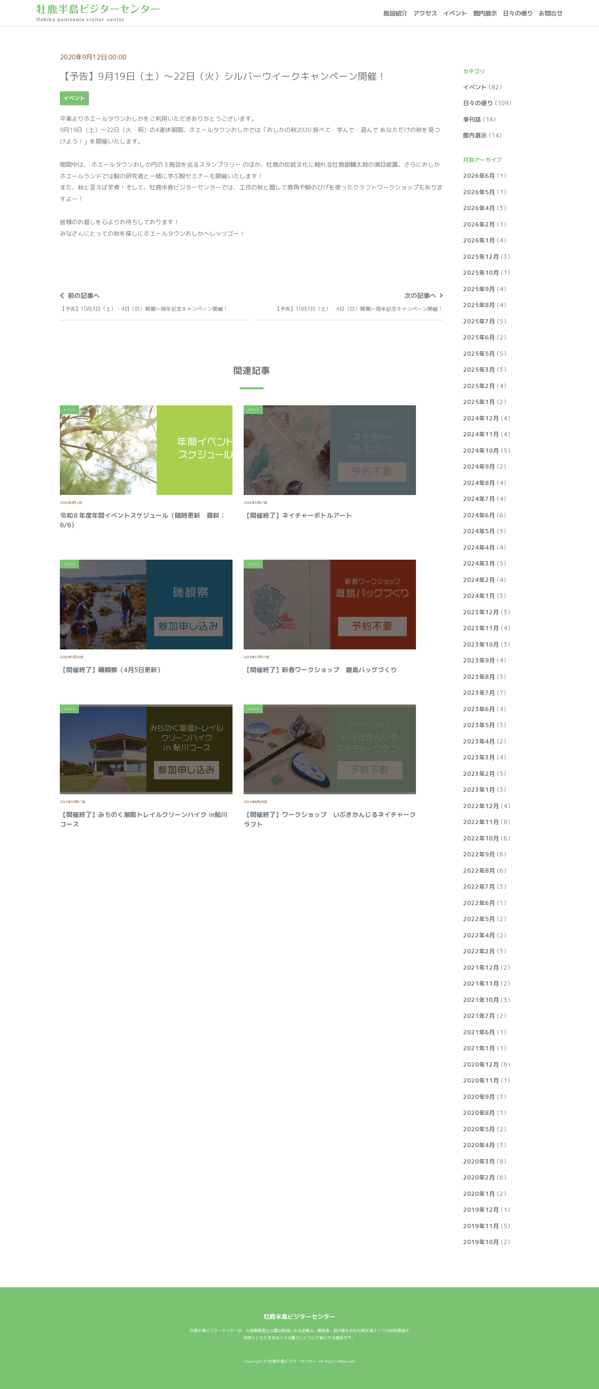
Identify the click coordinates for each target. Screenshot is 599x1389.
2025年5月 (479, 353)
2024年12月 (481, 418)
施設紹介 (395, 13)
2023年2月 (479, 773)
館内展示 (485, 13)
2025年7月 (479, 321)
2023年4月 (479, 741)
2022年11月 (481, 822)
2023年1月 (479, 789)
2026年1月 (479, 240)
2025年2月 (479, 386)
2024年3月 (479, 563)
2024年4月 (479, 547)
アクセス (425, 13)
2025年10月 (481, 272)
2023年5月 (479, 725)
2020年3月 (479, 1161)
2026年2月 (479, 224)
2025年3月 (479, 369)
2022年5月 (479, 919)
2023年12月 (481, 612)
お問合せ (551, 13)
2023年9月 (479, 660)
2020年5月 (479, 1129)
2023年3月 (479, 757)
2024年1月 (479, 596)
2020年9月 (479, 1097)
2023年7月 (479, 693)
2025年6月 (479, 337)
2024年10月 (481, 450)
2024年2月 (479, 580)
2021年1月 (479, 1048)
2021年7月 (479, 1016)
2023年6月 (479, 709)
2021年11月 (481, 983)
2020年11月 (481, 1080)
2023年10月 (481, 644)
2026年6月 (479, 176)
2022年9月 (479, 854)
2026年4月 (479, 208)
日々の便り (518, 13)
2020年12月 (481, 1064)
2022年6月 (479, 903)
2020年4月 (479, 1145)
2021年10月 (481, 1000)
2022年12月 (481, 806)
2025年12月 (481, 257)
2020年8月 (479, 1113)
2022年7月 (479, 886)
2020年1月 (479, 1194)
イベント (455, 13)
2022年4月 (479, 935)
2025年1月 (479, 402)
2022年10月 (481, 838)
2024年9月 (479, 466)
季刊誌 (472, 119)
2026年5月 (479, 192)
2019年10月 (481, 1242)
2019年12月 (481, 1210)
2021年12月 (481, 967)
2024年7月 (479, 499)
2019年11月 (481, 1226)
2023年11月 (481, 628)
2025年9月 (479, 289)
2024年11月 (481, 434)
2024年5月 (479, 531)
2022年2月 (479, 951)
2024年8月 (479, 483)
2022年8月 (479, 870)
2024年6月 (479, 515)
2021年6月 (479, 1032)
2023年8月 (479, 677)
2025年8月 (479, 305)
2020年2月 (479, 1177)
